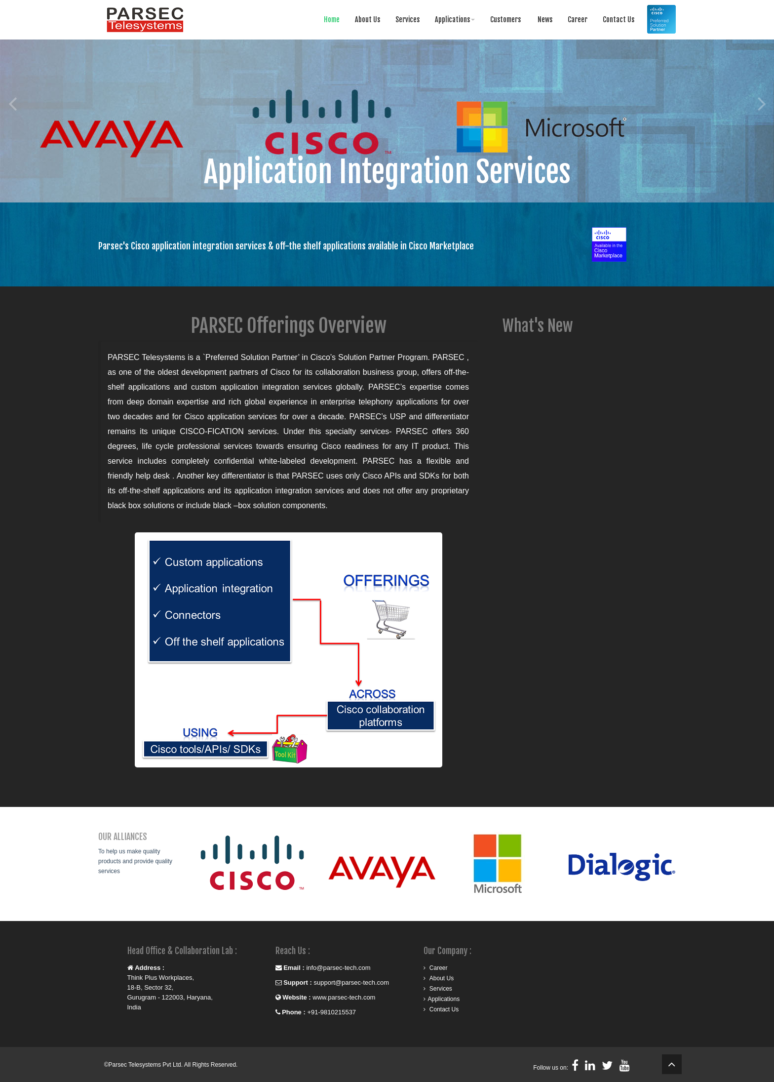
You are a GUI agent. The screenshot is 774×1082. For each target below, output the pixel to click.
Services (407, 19)
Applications (455, 19)
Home (332, 19)
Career (577, 19)
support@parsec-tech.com (350, 982)
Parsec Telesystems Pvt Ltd (145, 1064)
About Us (367, 19)
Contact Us (618, 19)
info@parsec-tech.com (338, 967)
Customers (505, 19)
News (544, 19)
